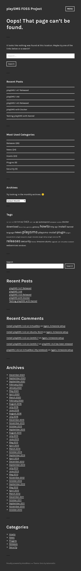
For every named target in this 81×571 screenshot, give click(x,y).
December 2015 (16, 420)
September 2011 (17, 503)
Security (10, 169)
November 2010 (17, 506)
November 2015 (17, 423)
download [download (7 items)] (12, 226)
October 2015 (15, 426)
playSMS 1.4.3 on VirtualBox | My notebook (27, 350)
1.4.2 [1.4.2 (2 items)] (21, 222)
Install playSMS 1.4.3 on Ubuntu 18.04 (24, 332)
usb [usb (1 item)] (59, 242)
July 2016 (13, 416)
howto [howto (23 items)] (45, 226)
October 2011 (15, 500)
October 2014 (15, 452)
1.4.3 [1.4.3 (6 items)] (26, 221)
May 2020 (14, 391)
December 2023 (17, 375)
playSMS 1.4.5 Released (17, 103)
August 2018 (15, 403)
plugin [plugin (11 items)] (61, 232)
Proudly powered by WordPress (18, 563)
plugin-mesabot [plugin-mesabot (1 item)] (33, 237)
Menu (70, 8)
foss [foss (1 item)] (24, 227)
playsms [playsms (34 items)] (30, 232)
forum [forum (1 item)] (21, 227)
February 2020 (16, 400)
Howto (9, 156)
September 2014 (17, 455)
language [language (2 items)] (10, 233)
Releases (10, 143)
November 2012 (17, 477)
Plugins (10, 162)
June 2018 (14, 410)
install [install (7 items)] (62, 226)
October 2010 (15, 509)
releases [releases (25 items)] (13, 241)
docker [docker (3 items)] (65, 222)
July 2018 (13, 407)
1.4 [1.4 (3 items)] (18, 222)
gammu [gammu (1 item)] (29, 227)
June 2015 (14, 439)
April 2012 (14, 490)
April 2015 (14, 445)
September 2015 (17, 429)
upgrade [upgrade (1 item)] (54, 242)
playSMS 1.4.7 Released (17, 90)
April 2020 (14, 394)
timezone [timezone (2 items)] (40, 242)
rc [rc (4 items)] (60, 236)
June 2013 (14, 471)
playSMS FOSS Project (24, 9)
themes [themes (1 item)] (33, 242)
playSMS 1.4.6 (12, 96)
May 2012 (13, 487)
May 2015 (13, 442)
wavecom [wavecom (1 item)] (71, 242)
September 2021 (17, 381)
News (9, 149)
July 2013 (13, 468)
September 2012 (17, 484)
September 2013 (17, 464)
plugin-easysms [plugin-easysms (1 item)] (21, 237)
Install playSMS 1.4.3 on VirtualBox (23, 326)
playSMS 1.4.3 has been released (57, 344)
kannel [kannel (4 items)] (70, 227)
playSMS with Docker (16, 109)
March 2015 (14, 448)
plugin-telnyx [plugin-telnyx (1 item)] (43, 237)
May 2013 (13, 474)
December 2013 (16, 461)
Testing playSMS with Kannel (20, 116)
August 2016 (15, 413)
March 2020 (15, 397)
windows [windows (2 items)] (22, 246)
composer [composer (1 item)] (53, 222)
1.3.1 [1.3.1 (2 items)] (15, 222)
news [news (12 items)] (18, 232)
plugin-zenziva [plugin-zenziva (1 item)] (53, 237)
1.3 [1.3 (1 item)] (12, 222)
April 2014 (14, 458)
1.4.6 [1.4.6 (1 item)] (34, 222)
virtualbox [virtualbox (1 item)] (64, 242)
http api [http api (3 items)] (54, 227)
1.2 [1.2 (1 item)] (7, 222)
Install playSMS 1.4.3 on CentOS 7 (22, 338)
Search (9, 262)
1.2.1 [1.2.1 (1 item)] (10, 222)
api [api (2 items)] (37, 222)
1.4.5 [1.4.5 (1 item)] (30, 222)
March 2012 (14, 493)
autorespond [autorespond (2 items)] (44, 222)
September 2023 (17, 378)
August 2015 (15, 432)
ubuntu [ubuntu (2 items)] (48, 242)
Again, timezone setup (54, 326)
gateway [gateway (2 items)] (35, 227)
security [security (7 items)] (26, 241)
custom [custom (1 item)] (59, 222)
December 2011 (16, 497)
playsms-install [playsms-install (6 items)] (47, 232)
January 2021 (15, 387)
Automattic (50, 563)
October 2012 (15, 481)
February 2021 (16, 384)
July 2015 (13, 436)
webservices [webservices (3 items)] (12, 245)
